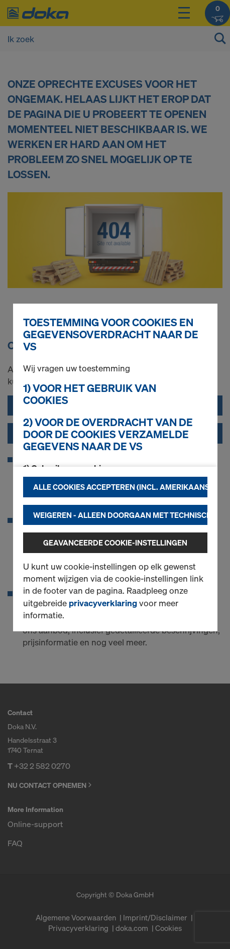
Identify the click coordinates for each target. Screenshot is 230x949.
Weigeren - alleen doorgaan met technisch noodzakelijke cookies (120, 515)
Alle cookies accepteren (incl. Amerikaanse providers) (120, 487)
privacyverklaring (103, 603)
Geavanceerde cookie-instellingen (115, 542)
